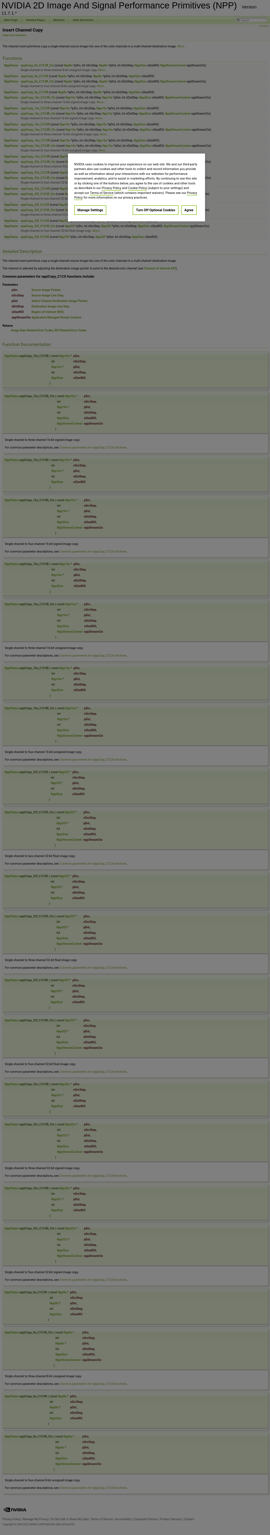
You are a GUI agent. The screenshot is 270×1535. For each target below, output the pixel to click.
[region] (136, 187)
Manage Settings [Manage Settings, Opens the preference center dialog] (90, 210)
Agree (188, 210)
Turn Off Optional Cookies (155, 210)
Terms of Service (101, 193)
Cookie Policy (137, 188)
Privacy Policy (111, 188)
